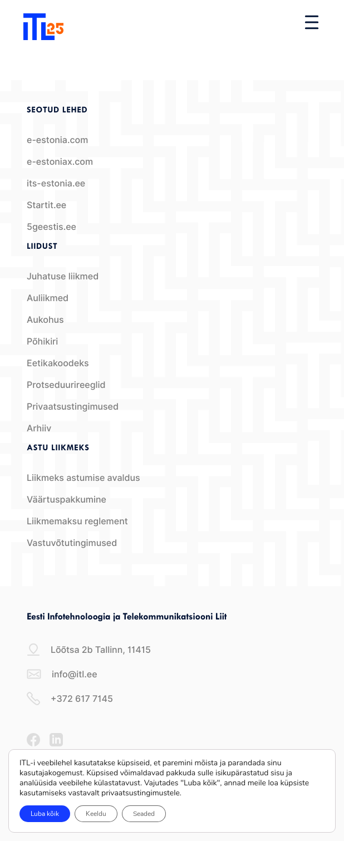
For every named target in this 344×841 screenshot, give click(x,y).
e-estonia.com (57, 140)
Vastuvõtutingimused (72, 543)
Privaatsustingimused (73, 406)
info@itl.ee (62, 674)
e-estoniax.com (60, 161)
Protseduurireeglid (66, 385)
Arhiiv (39, 428)
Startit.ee (46, 205)
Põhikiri (42, 341)
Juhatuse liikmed (63, 276)
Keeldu (96, 813)
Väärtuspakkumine (66, 499)
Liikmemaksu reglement (77, 521)
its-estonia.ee (56, 183)
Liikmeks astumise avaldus (83, 478)
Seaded (144, 813)
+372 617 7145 (70, 698)
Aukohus (45, 319)
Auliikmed (47, 298)
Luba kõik (45, 813)
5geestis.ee (51, 227)
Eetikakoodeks (58, 363)
